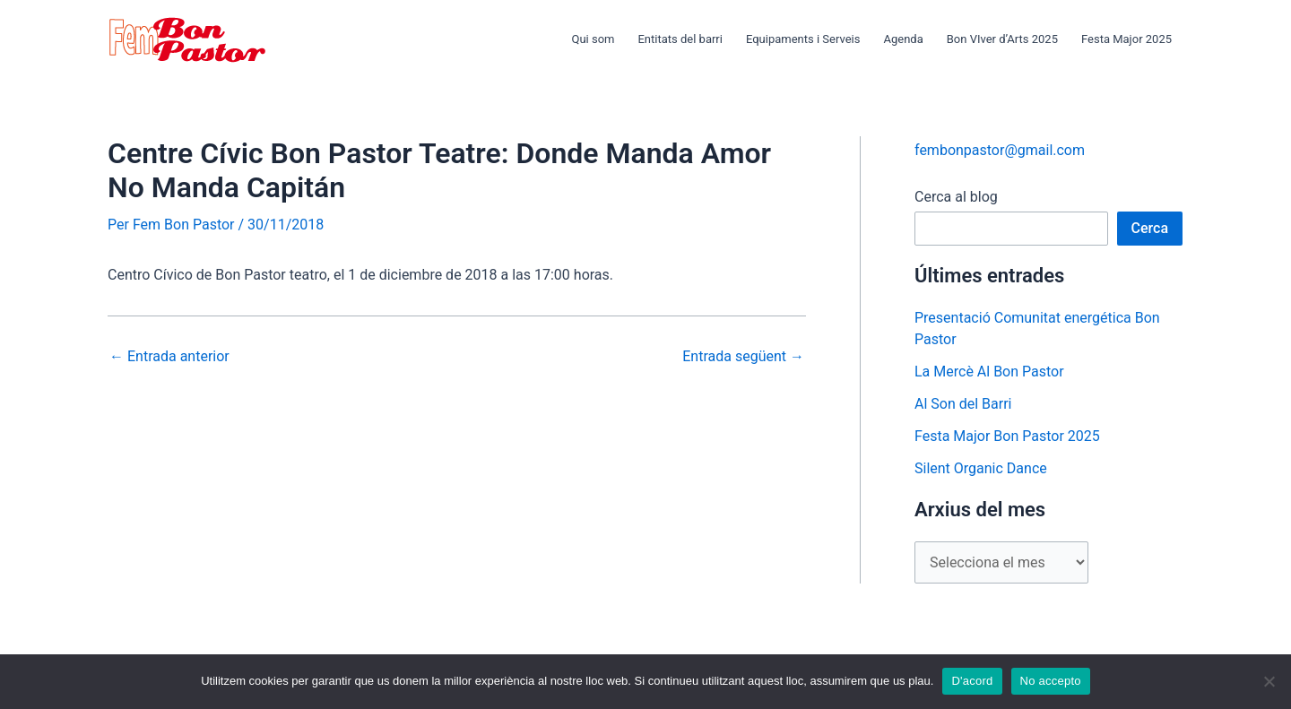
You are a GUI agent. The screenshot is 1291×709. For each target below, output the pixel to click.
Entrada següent (743, 357)
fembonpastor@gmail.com (999, 150)
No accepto (1050, 680)
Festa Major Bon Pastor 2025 (1007, 436)
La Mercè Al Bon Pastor (989, 371)
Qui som (592, 39)
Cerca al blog (956, 196)
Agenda (903, 39)
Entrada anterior (169, 357)
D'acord (971, 680)
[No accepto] (1269, 681)
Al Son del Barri (963, 403)
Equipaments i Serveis (803, 39)
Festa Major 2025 (1126, 39)
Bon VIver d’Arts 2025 (1002, 39)
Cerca (1150, 228)
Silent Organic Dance (980, 468)
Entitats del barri (679, 39)
